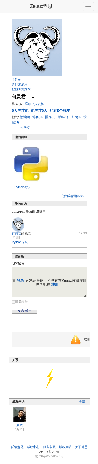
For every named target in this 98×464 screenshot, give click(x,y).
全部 (82, 402)
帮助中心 (33, 447)
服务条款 (49, 447)
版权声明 (65, 447)
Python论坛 (22, 187)
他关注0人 (40, 110)
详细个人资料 (34, 104)
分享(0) (25, 127)
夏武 (19, 425)
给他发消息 (19, 84)
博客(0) (37, 117)
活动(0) (76, 117)
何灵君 (16, 233)
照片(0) (50, 117)
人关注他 (21, 110)
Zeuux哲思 (41, 6)
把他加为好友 (21, 89)
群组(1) (63, 117)
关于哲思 (81, 447)
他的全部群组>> (73, 196)
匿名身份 (21, 301)
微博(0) (25, 117)
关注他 (16, 80)
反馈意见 (17, 447)
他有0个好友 (60, 110)
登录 (20, 280)
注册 (55, 284)
